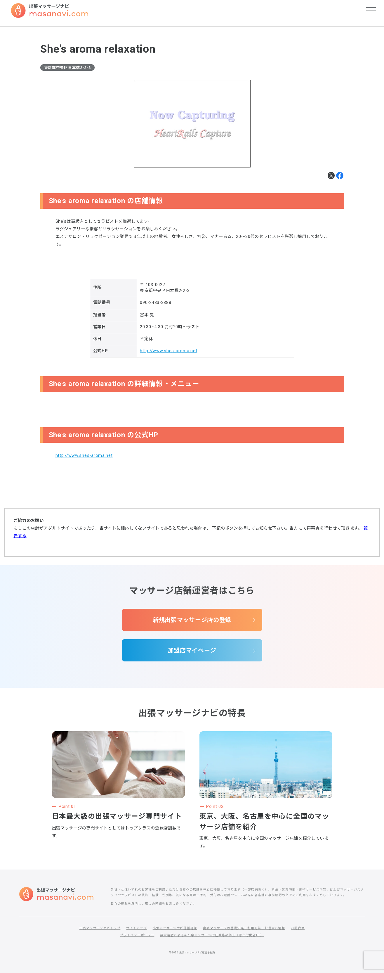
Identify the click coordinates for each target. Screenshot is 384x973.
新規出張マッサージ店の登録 (192, 619)
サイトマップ (136, 928)
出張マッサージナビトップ (100, 928)
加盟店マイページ (192, 650)
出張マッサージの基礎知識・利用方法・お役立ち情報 (244, 928)
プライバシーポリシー (137, 935)
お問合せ (298, 928)
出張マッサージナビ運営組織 (175, 928)
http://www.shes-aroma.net (168, 350)
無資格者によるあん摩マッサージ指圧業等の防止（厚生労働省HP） (212, 935)
